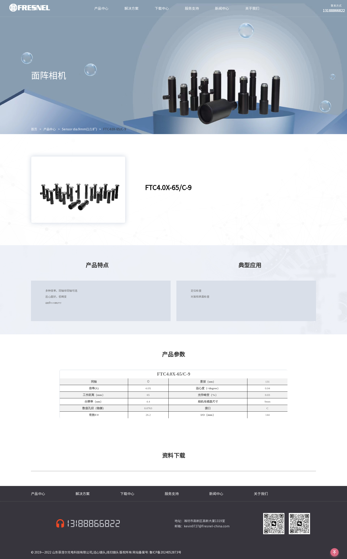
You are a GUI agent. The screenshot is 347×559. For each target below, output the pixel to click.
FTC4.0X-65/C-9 (114, 129)
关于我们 (252, 8)
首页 (34, 129)
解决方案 (131, 8)
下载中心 (162, 8)
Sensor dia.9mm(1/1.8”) (79, 129)
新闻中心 (222, 8)
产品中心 (101, 8)
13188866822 (93, 523)
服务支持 (192, 8)
